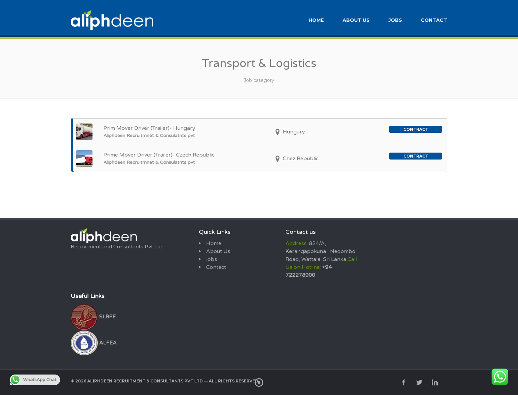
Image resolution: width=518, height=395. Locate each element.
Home (316, 19)
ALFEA (94, 341)
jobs (395, 19)
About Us (356, 19)
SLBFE (93, 315)
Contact (434, 19)
